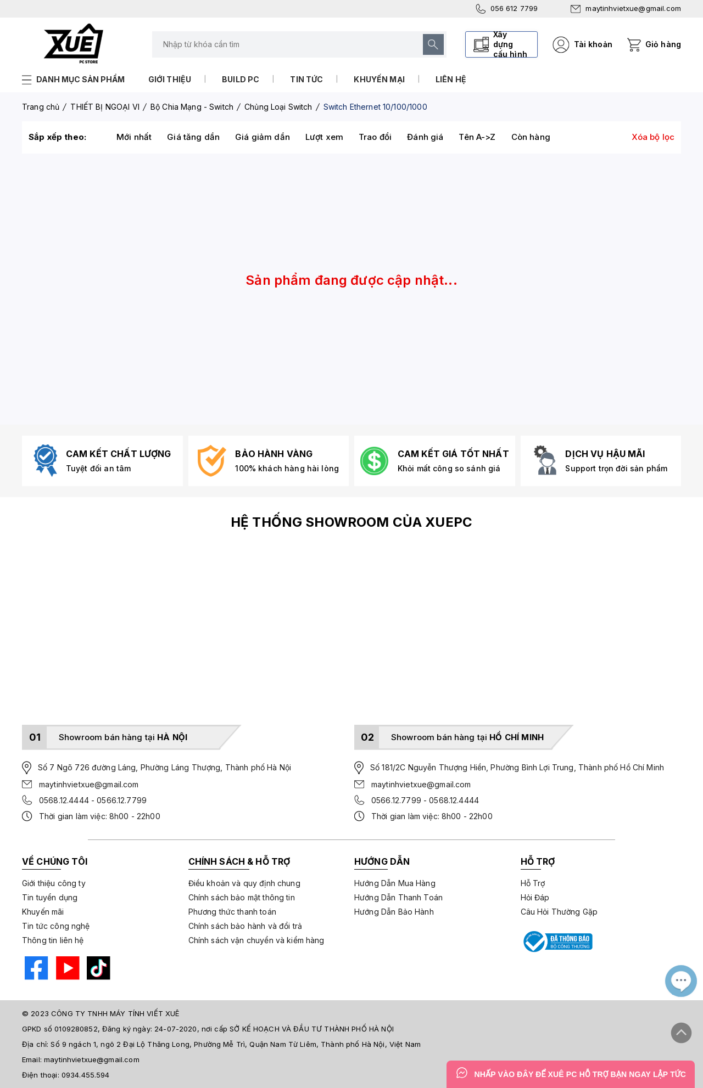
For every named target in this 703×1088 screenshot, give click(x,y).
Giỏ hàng (663, 44)
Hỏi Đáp (535, 897)
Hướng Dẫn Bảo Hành (394, 911)
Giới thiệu (170, 79)
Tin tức (306, 79)
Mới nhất (134, 137)
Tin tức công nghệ (56, 926)
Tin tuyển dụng (49, 897)
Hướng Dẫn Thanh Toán (398, 897)
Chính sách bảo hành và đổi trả (245, 926)
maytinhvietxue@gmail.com (626, 8)
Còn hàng (530, 137)
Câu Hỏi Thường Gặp (559, 911)
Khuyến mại (379, 79)
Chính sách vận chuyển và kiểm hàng (256, 940)
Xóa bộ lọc (653, 137)
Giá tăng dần (193, 137)
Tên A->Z (477, 137)
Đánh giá (425, 137)
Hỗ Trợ (533, 883)
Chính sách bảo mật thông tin (241, 897)
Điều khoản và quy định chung (244, 883)
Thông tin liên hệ (53, 940)
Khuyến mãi (43, 911)
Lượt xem (324, 137)
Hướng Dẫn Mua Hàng (395, 883)
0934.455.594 (86, 1074)
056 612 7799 (507, 9)
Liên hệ (451, 79)
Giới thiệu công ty (54, 883)
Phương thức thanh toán (232, 911)
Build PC (240, 79)
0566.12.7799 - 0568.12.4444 (425, 800)
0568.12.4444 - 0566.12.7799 (93, 800)
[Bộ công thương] (557, 941)
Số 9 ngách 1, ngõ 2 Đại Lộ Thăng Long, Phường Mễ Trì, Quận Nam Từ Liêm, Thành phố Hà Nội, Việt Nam (236, 1044)
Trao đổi (375, 137)
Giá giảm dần (262, 137)
